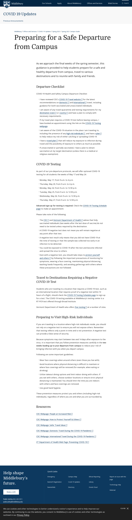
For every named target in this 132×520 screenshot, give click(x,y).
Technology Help (115, 485)
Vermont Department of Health (67, 220)
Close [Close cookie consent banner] (125, 508)
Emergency (51, 477)
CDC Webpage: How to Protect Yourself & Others (57, 419)
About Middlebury (87, 3)
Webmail (112, 490)
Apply (76, 3)
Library (91, 482)
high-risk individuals (74, 133)
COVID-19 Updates (44, 31)
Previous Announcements (13, 21)
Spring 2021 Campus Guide (71, 31)
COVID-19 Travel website (70, 99)
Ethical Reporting (94, 477)
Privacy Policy (23, 515)
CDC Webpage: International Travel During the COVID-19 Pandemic (65, 436)
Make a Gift (11, 492)
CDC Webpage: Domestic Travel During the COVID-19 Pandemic (63, 430)
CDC (45, 220)
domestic (63, 102)
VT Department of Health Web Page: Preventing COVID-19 (61, 442)
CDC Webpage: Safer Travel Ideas (50, 425)
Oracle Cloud (93, 487)
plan (98, 133)
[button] (125, 3)
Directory (71, 487)
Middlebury (18, 31)
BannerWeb (51, 487)
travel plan (51, 140)
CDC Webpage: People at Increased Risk (53, 414)
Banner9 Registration (54, 482)
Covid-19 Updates (74, 482)
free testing (80, 307)
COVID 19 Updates (19, 14)
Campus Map (72, 477)
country (62, 113)
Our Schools (68, 3)
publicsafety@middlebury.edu (13, 502)
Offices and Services (101, 3)
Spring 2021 (56, 31)
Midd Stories (115, 3)
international (79, 102)
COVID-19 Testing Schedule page (81, 295)
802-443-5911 (17, 499)
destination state (47, 113)
